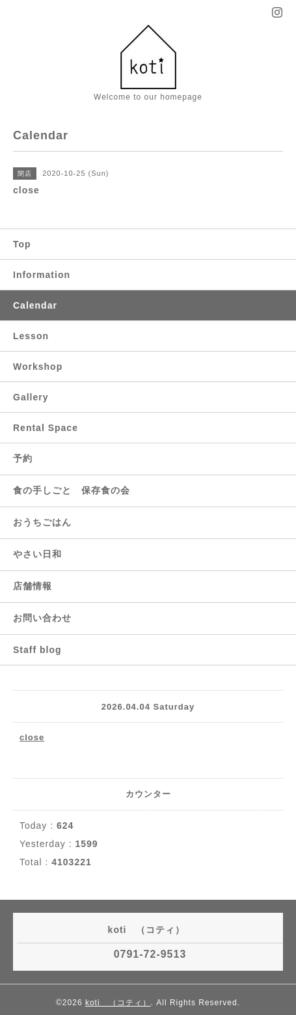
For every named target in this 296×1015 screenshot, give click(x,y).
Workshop (37, 366)
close (32, 737)
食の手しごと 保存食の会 (71, 490)
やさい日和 (37, 554)
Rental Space (45, 428)
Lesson (31, 336)
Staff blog (37, 650)
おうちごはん (42, 522)
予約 (23, 458)
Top (22, 244)
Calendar (35, 305)
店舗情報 (32, 586)
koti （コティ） (118, 1002)
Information (41, 275)
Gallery (30, 397)
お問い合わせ (42, 618)
